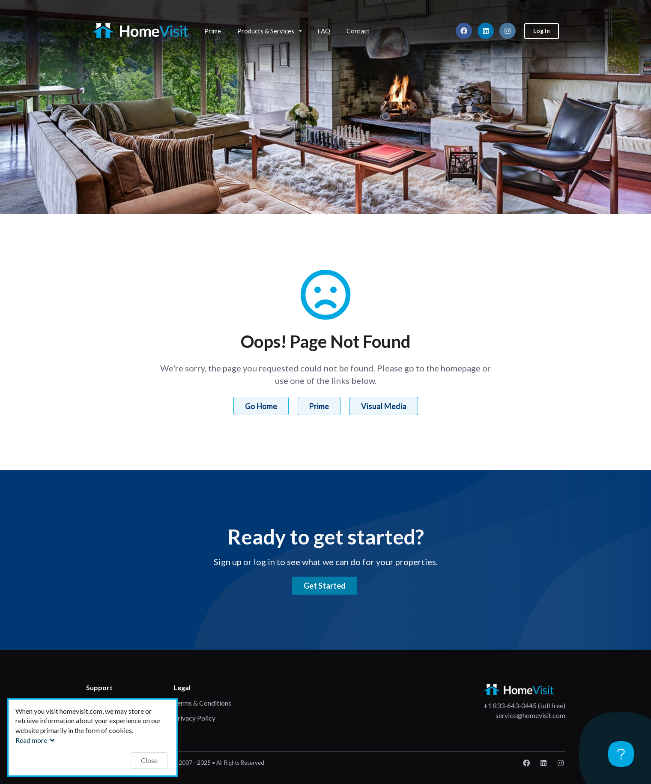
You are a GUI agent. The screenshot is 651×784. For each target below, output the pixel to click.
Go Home (261, 406)
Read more (36, 740)
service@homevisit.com (530, 715)
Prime (212, 31)
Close (149, 760)
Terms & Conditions (202, 703)
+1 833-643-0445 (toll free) (524, 705)
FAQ (323, 31)
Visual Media (383, 406)
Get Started (325, 585)
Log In (541, 30)
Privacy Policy (194, 718)
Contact (358, 31)
